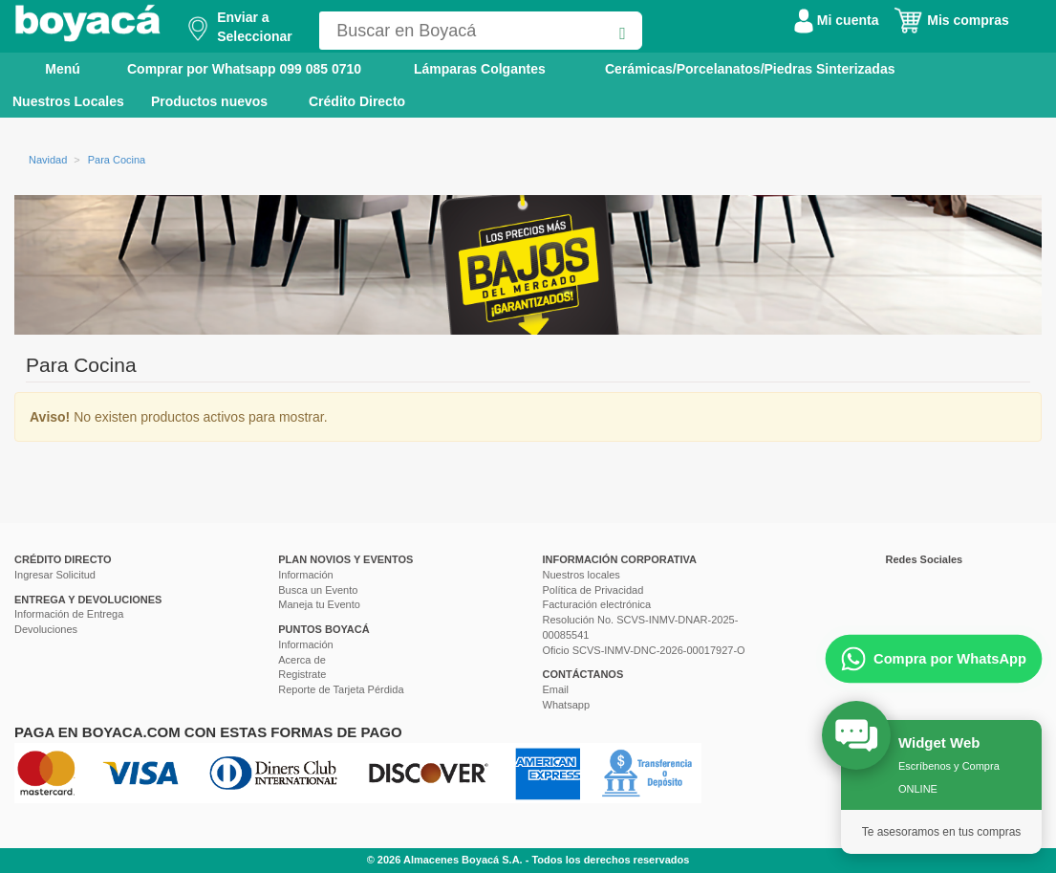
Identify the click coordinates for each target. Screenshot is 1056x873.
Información (305, 574)
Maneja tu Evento (319, 604)
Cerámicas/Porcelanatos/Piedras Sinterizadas (749, 68)
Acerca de (302, 660)
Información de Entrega (68, 614)
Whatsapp (567, 704)
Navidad (48, 159)
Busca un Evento (317, 590)
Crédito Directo (357, 101)
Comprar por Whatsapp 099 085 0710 (244, 68)
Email (556, 689)
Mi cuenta (836, 20)
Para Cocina (117, 159)
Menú (49, 67)
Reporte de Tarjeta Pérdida (340, 689)
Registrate (302, 674)
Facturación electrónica (597, 604)
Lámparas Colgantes (480, 68)
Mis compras (951, 20)
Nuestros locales (581, 574)
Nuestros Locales (68, 101)
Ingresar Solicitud (55, 574)
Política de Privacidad (593, 590)
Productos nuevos (209, 101)
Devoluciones (45, 629)
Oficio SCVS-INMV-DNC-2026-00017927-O (644, 650)
